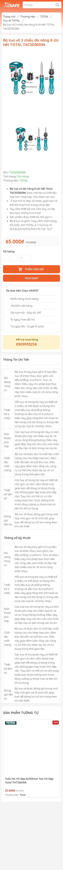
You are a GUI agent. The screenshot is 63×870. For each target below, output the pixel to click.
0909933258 (26, 344)
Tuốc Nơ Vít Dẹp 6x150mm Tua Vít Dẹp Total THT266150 (29, 780)
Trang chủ (9, 16)
